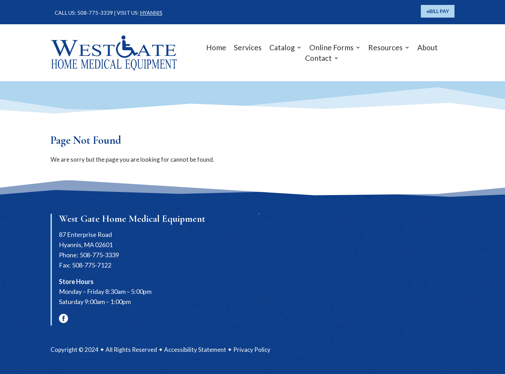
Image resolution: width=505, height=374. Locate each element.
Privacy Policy (251, 349)
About (427, 48)
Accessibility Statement (195, 349)
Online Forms (331, 48)
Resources (385, 48)
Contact (318, 59)
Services (248, 48)
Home (216, 48)
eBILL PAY (437, 11)
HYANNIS (151, 12)
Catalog (282, 48)
